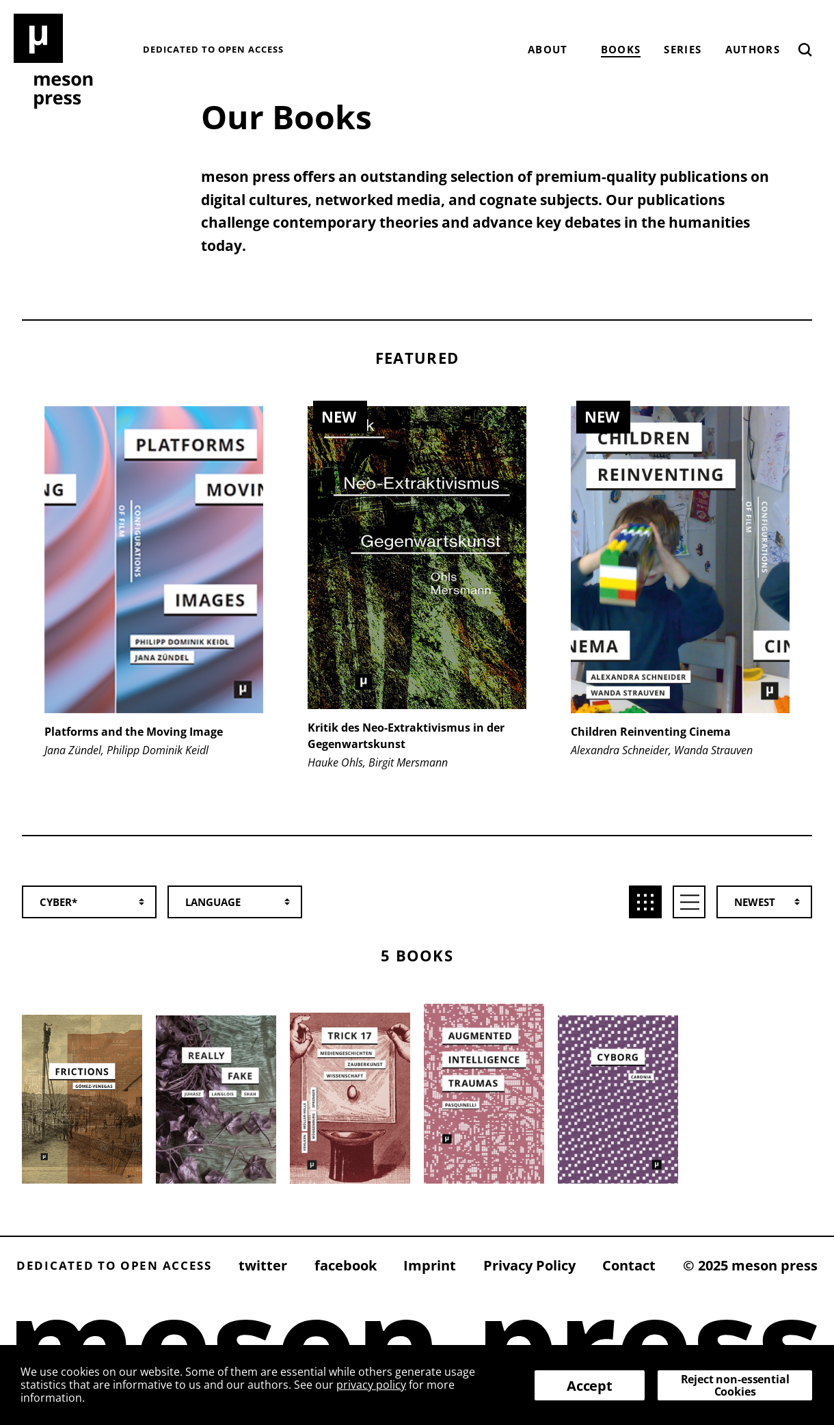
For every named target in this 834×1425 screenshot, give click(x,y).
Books (621, 49)
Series (682, 49)
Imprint (429, 1265)
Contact (629, 1265)
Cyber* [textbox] (58, 902)
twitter (263, 1265)
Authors (752, 49)
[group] (153, 606)
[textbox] (242, 902)
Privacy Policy (529, 1265)
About (548, 49)
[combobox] (96, 902)
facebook (345, 1265)
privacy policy (371, 1384)
